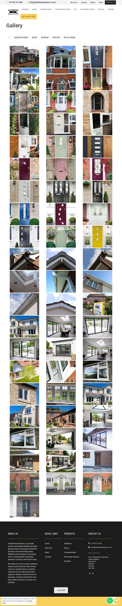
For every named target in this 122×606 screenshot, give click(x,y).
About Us (48, 548)
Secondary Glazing (87, 9)
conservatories (21, 37)
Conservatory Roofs (62, 9)
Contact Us (110, 2)
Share (61, 590)
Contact (48, 557)
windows (45, 37)
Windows (25, 9)
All (9, 37)
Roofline (101, 9)
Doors (34, 9)
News (47, 552)
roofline (56, 37)
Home (47, 544)
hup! (75, 9)
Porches (111, 9)
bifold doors (70, 37)
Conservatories (46, 9)
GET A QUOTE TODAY (28, 16)
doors (34, 37)
